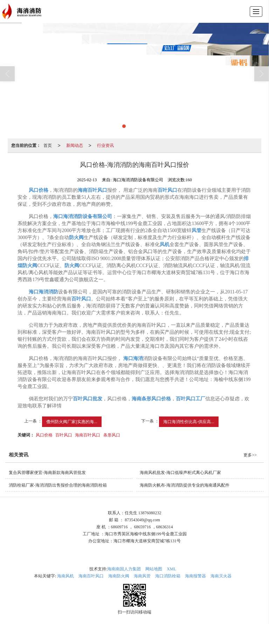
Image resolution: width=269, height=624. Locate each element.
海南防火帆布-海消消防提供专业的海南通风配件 (184, 485)
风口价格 (44, 435)
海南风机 (65, 576)
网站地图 (153, 569)
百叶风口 (63, 435)
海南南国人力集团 (124, 569)
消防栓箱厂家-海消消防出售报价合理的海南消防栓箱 (58, 485)
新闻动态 (74, 145)
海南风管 (142, 576)
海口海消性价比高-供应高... (188, 421)
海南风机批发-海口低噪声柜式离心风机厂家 (180, 472)
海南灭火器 (221, 576)
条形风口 (111, 435)
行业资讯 (105, 145)
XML (171, 569)
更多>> (250, 455)
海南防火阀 (118, 576)
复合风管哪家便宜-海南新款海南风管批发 (47, 472)
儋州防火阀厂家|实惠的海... (71, 421)
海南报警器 (195, 576)
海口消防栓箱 (167, 576)
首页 (47, 145)
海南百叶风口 (87, 435)
